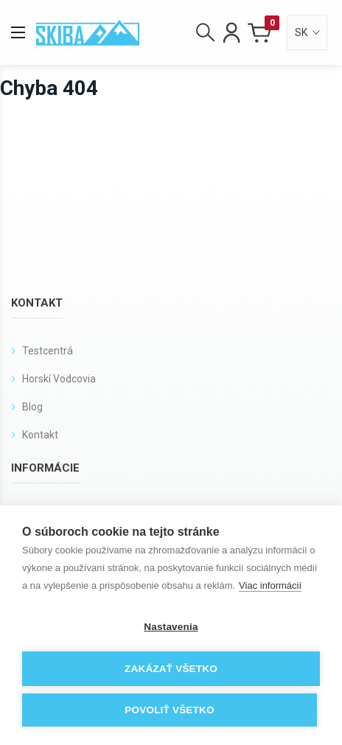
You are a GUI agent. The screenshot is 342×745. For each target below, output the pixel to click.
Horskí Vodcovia (59, 379)
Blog (32, 407)
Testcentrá (47, 351)
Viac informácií (270, 585)
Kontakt (40, 435)
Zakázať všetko (171, 668)
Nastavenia (171, 626)
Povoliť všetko (169, 710)
